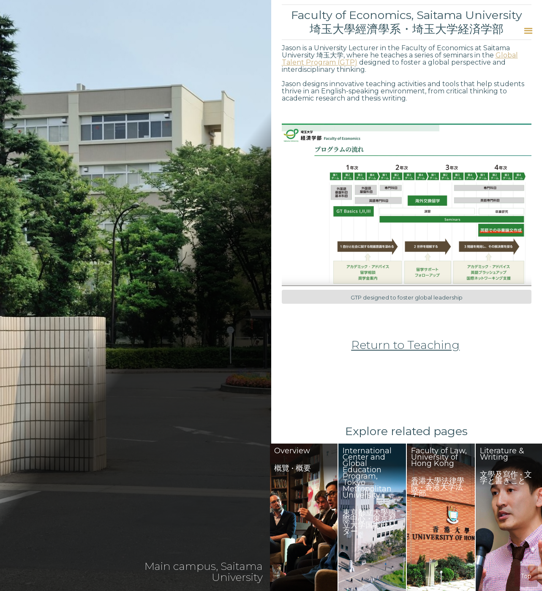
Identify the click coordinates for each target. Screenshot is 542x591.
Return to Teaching (405, 345)
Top (526, 576)
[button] (528, 30)
